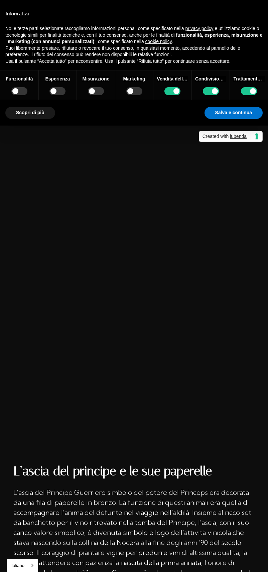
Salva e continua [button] (233, 112)
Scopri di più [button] (30, 112)
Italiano (17, 565)
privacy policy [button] (199, 28)
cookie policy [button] (158, 41)
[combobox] (22, 565)
